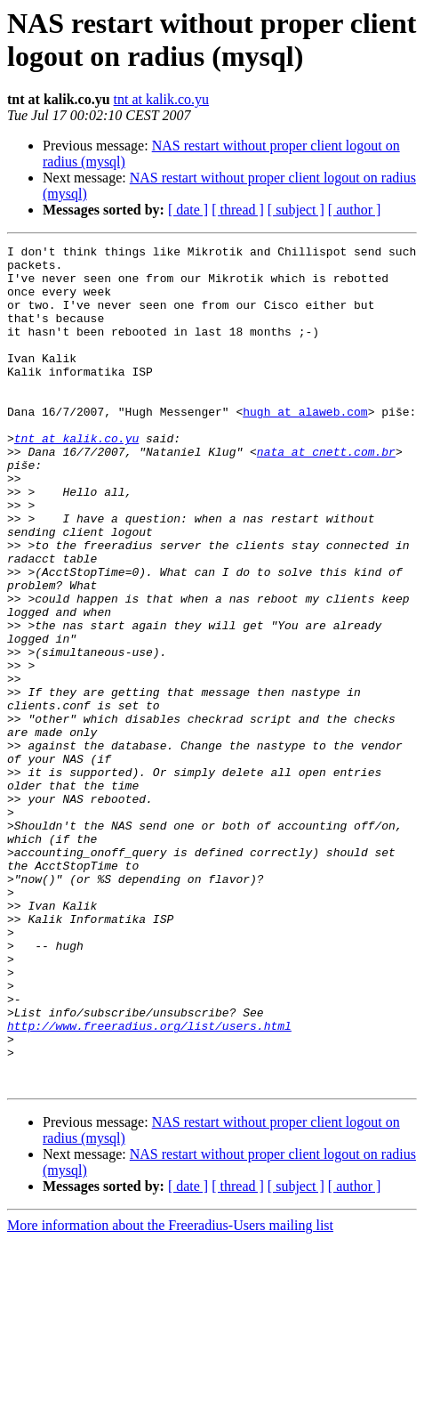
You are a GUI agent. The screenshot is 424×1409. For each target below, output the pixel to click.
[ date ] (188, 209)
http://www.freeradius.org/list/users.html (149, 1183)
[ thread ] (238, 209)
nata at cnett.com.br (326, 494)
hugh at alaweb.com (305, 446)
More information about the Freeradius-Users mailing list (170, 1393)
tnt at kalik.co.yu (162, 99)
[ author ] (354, 209)
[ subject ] (296, 209)
